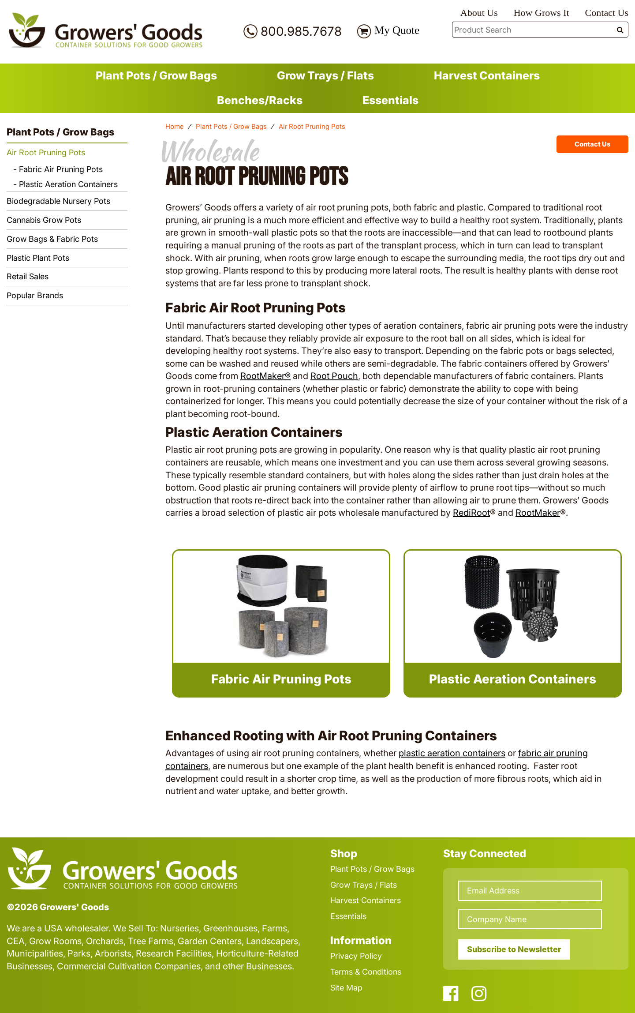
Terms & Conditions (365, 971)
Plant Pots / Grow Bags (156, 75)
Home (174, 126)
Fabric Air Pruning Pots (61, 169)
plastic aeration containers (452, 753)
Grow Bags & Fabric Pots (52, 239)
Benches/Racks (260, 100)
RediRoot (471, 512)
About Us (479, 12)
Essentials (390, 100)
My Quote (396, 30)
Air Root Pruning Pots (46, 152)
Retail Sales (28, 276)
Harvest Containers (487, 75)
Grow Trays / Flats (325, 75)
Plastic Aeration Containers (68, 184)
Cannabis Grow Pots (44, 220)
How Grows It (541, 12)
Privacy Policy (356, 955)
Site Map (346, 987)
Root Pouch (334, 376)
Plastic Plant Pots (38, 258)
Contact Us (606, 12)
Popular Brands (35, 295)
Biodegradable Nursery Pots (58, 201)
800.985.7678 (301, 31)
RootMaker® (265, 376)
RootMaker (537, 512)
